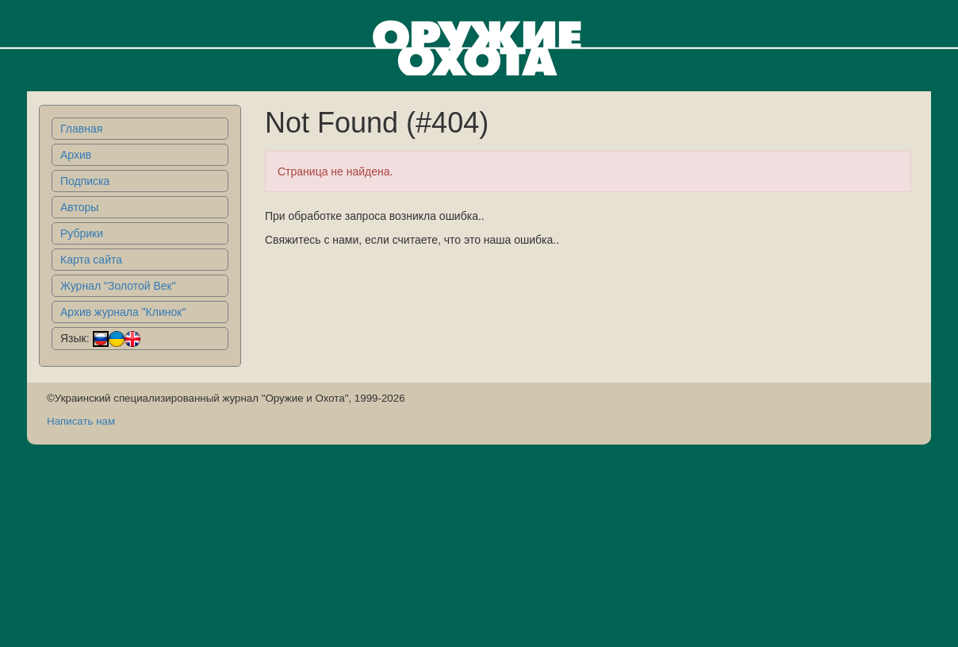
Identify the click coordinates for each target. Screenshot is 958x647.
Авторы (79, 207)
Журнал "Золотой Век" (118, 285)
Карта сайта (91, 259)
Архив (75, 154)
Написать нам (81, 421)
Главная (81, 128)
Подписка (84, 181)
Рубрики (81, 233)
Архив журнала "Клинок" (123, 312)
